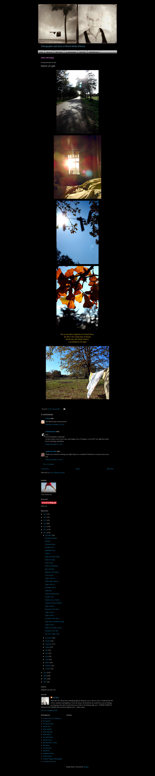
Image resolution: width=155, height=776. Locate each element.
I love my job (49, 575)
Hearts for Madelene (51, 566)
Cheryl (47, 418)
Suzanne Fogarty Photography (52, 759)
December (48, 535)
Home (41, 52)
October (48, 641)
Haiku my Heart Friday (52, 556)
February (48, 665)
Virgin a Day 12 (50, 578)
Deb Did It (82, 52)
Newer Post (45, 469)
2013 (45, 526)
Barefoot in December (52, 572)
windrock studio (50, 451)
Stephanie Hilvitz (48, 753)
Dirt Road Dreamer (51, 538)
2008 (45, 679)
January (48, 669)
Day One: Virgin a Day (52, 634)
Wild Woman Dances (51, 581)
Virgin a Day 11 (50, 584)
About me (49, 52)
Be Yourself (46, 721)
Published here (94, 52)
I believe (47, 553)
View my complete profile (49, 710)
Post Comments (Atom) (57, 472)
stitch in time (49, 563)
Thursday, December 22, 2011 (54, 424)
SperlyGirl (46, 751)
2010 (45, 672)
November (48, 638)
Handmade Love (50, 550)
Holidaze (48, 541)
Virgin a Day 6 (49, 606)
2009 (45, 676)
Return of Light (50, 560)
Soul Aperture (47, 748)
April (47, 659)
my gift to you (49, 597)
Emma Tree (46, 726)
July (46, 650)
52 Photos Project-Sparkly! (53, 603)
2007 (45, 682)
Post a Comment (48, 464)
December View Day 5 (52, 609)
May (47, 656)
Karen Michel (47, 729)
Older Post (110, 469)
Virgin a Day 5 (49, 612)
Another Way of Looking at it (52, 718)
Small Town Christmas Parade (54, 621)
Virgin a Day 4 (49, 615)
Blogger (86, 767)
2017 (45, 514)
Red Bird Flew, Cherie (50, 742)
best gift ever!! (49, 547)
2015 (45, 520)
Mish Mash (59, 52)
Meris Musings (47, 732)
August (47, 647)
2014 (45, 523)
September (48, 644)
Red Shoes (46, 745)
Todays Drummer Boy (52, 594)
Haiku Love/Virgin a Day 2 (53, 628)
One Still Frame (48, 737)
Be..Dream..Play (48, 724)
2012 (45, 529)
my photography (71, 52)
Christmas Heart (50, 544)
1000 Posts (48, 590)
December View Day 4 (52, 618)
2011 (45, 532)
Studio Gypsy (47, 756)
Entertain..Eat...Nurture (52, 600)
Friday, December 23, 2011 (54, 444)
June (47, 653)
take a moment (49, 569)
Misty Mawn (47, 734)
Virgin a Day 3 (49, 624)
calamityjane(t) (50, 431)
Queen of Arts (47, 740)
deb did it (56, 697)
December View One (51, 631)
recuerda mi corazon (49, 761)
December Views (50, 587)
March (47, 662)
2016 (45, 517)
